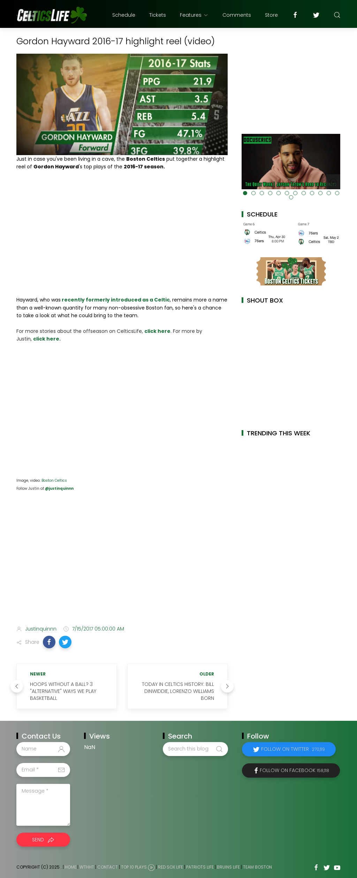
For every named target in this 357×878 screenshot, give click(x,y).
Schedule (123, 15)
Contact (107, 867)
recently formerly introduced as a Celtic (115, 299)
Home (70, 867)
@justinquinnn (59, 488)
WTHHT (86, 867)
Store (271, 15)
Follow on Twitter (293, 749)
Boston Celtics (54, 480)
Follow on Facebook (294, 770)
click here (157, 331)
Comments (236, 15)
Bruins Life (228, 867)
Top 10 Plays (134, 867)
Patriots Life (200, 867)
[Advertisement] (122, 565)
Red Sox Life (170, 867)
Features (194, 15)
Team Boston (257, 867)
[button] (49, 642)
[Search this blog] (195, 749)
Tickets (157, 15)
